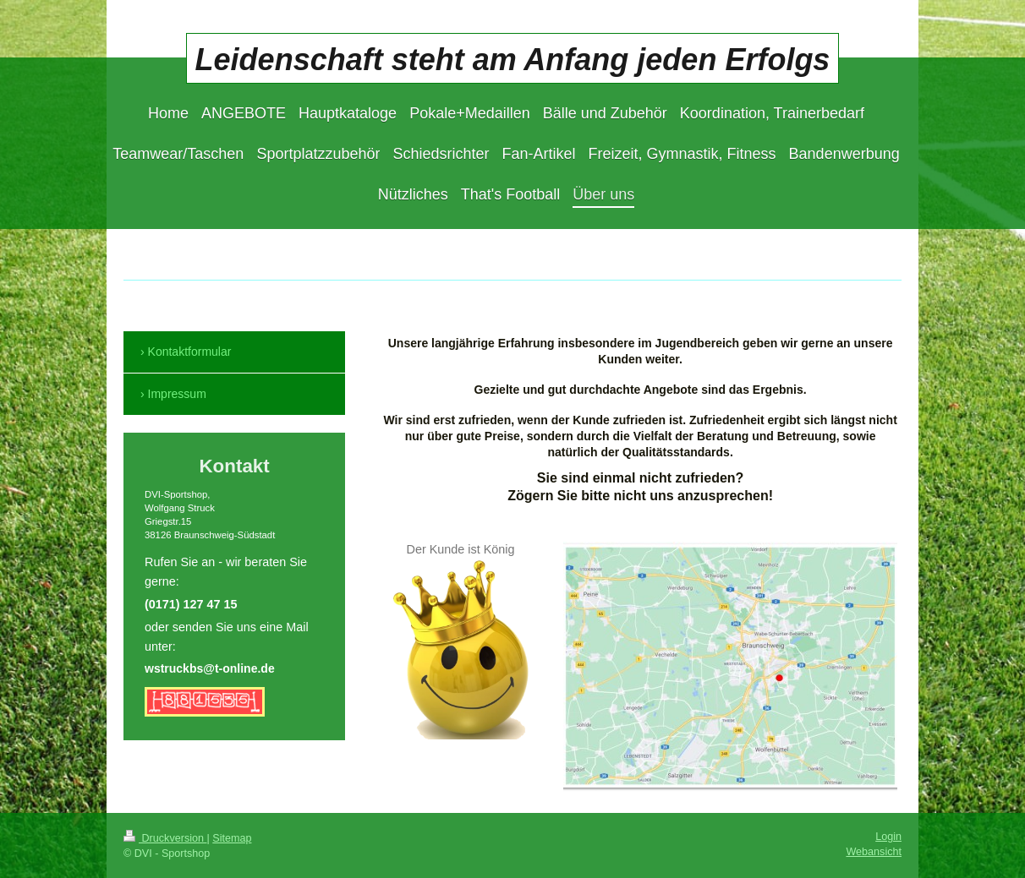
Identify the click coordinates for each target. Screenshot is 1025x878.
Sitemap (231, 838)
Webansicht (874, 852)
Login (888, 837)
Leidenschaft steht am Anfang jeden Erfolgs (512, 59)
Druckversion (164, 838)
